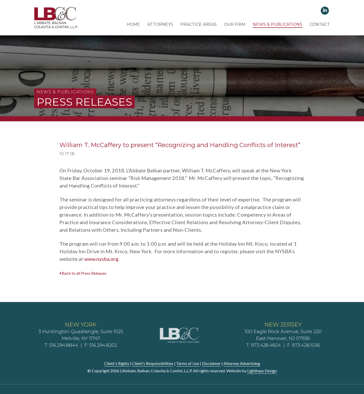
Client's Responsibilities (152, 363)
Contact (320, 24)
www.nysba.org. (101, 259)
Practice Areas (198, 24)
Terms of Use (187, 363)
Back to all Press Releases (82, 273)
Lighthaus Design (262, 370)
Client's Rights (116, 363)
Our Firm (234, 24)
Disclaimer (211, 363)
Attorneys (160, 24)
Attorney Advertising (241, 363)
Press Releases (84, 101)
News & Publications (277, 24)
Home (133, 24)
